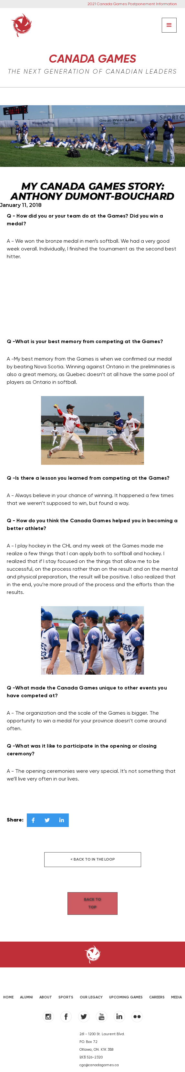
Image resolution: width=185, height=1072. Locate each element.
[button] (169, 25)
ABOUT (45, 989)
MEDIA (176, 989)
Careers (157, 989)
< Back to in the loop (92, 860)
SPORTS (65, 989)
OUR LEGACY (91, 989)
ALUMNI (26, 989)
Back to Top (92, 900)
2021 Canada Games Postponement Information (132, 4)
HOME (8, 989)
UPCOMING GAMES (126, 989)
